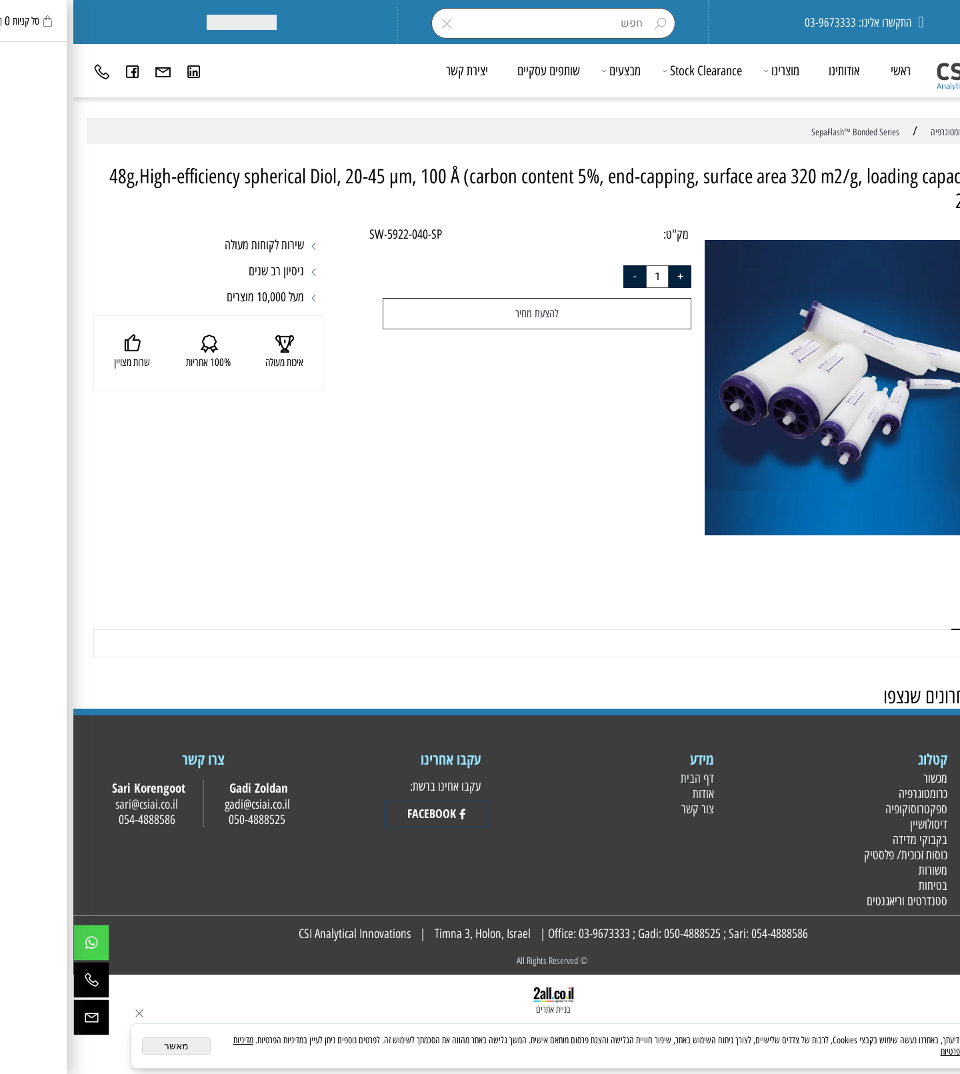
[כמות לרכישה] (584, 276)
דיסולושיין (853, 824)
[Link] (120, 70)
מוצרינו (708, 70)
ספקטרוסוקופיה (841, 809)
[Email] (90, 70)
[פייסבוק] (59, 70)
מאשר (103, 1046)
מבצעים (548, 70)
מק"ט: (602, 234)
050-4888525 (619, 933)
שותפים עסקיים (475, 71)
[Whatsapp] (18, 946)
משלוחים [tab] (908, 614)
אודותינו (770, 71)
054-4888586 (706, 933)
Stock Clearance (629, 70)
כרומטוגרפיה (848, 793)
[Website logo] (900, 67)
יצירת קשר (394, 71)
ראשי (827, 71)
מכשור (860, 778)
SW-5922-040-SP (332, 234)
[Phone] (28, 70)
